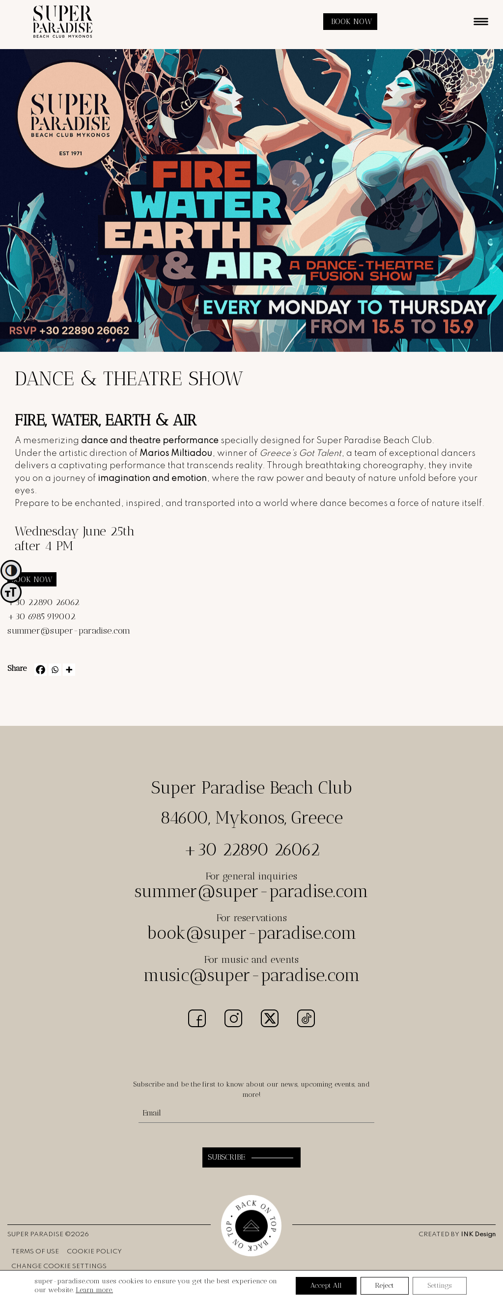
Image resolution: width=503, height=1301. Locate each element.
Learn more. (94, 1290)
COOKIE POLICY (94, 1251)
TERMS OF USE (35, 1251)
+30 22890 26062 (43, 602)
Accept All (326, 1285)
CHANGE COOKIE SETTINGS (59, 1266)
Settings (439, 1285)
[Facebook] (40, 670)
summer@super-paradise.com (68, 630)
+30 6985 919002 (41, 616)
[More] (69, 670)
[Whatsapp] (55, 670)
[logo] (63, 35)
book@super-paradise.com (252, 933)
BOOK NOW (351, 21)
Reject (384, 1285)
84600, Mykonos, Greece (251, 817)
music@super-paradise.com (251, 975)
